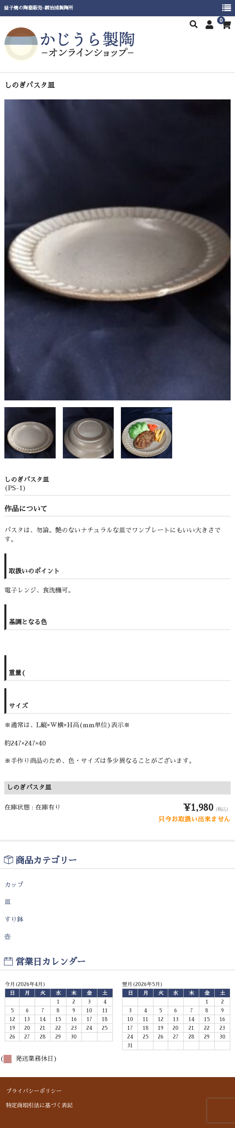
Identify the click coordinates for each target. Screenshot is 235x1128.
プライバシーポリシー (34, 1091)
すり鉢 (13, 919)
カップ (13, 885)
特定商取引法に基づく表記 (39, 1105)
